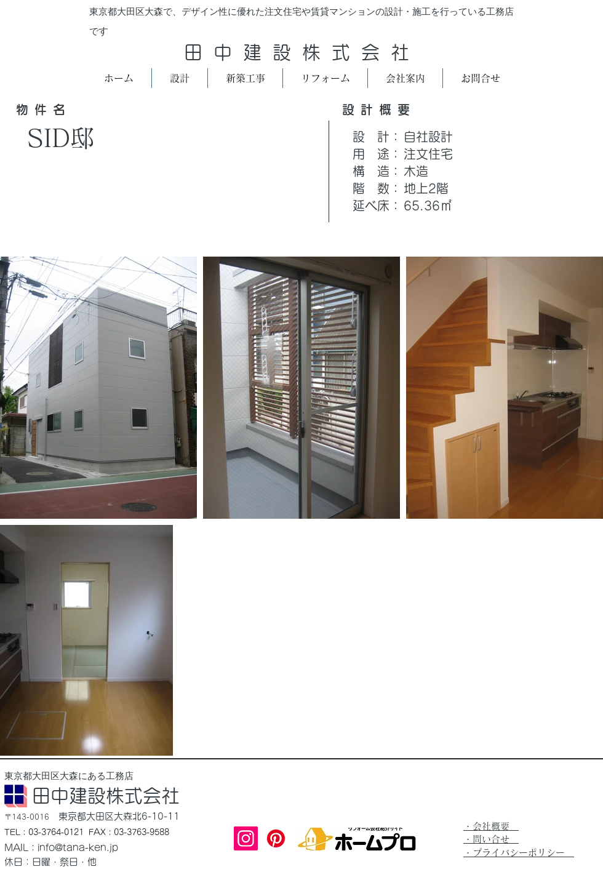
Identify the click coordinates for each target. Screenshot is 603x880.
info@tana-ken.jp (78, 847)
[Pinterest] (276, 838)
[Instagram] (246, 838)
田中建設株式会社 (302, 52)
